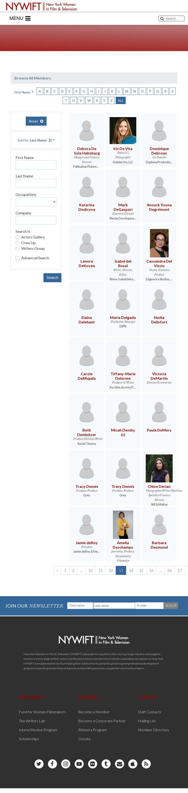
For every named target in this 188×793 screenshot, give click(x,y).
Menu (19, 18)
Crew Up (28, 242)
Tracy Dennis (86, 486)
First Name (25, 157)
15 (141, 570)
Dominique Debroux (159, 150)
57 (180, 570)
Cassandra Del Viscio (159, 263)
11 (100, 570)
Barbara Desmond (159, 544)
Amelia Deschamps (123, 544)
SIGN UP (170, 606)
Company (23, 213)
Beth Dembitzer (86, 432)
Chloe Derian (159, 486)
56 (169, 570)
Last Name (24, 176)
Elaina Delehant (87, 319)
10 (90, 570)
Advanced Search (35, 258)
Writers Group (33, 248)
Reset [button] (36, 121)
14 (131, 570)
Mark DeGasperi (123, 207)
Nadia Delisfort (159, 319)
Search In (23, 231)
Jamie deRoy (87, 542)
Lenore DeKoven (87, 263)
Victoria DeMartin (159, 375)
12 (111, 570)
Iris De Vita (122, 148)
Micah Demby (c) (123, 432)
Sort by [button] (35, 140)
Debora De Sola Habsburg (87, 150)
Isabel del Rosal (123, 263)
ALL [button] (121, 100)
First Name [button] (22, 92)
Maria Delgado (123, 317)
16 (151, 570)
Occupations (26, 194)
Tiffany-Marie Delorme (123, 375)
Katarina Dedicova (86, 207)
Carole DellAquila (87, 375)
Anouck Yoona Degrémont (159, 207)
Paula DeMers (159, 430)
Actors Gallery (33, 237)
